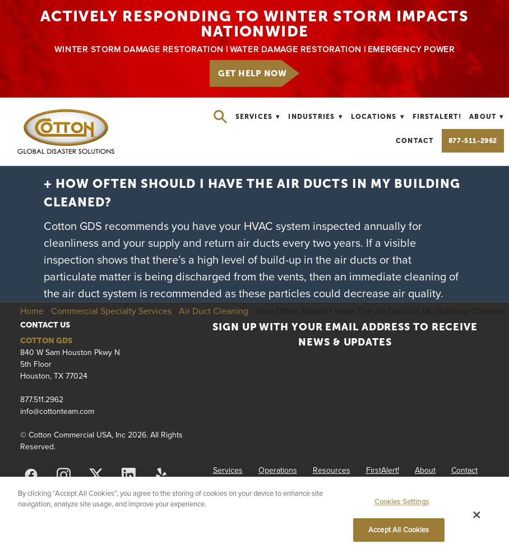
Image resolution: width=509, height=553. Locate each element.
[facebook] (30, 475)
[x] (96, 475)
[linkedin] (128, 475)
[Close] (477, 515)
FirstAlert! (437, 117)
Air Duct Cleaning (213, 311)
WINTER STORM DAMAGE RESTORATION (138, 49)
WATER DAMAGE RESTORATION (296, 49)
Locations (378, 117)
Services (257, 117)
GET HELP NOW (252, 73)
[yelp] (161, 475)
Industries (315, 117)
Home (32, 311)
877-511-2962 (472, 141)
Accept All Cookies (398, 529)
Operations (277, 470)
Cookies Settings (401, 501)
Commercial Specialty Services (111, 311)
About (486, 117)
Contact (414, 141)
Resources (331, 470)
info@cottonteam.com (57, 411)
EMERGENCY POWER (411, 49)
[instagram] (63, 475)
